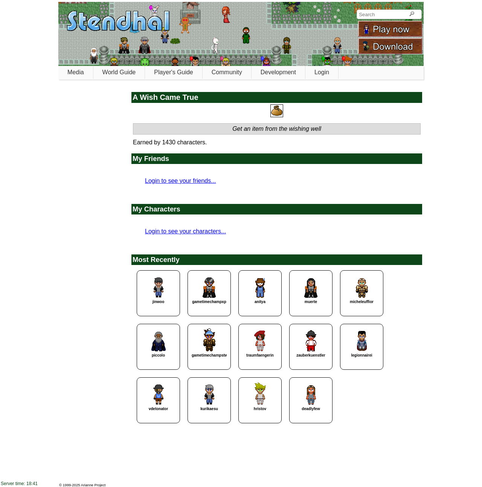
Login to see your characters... (185, 231)
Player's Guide (173, 72)
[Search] (411, 14)
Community (227, 72)
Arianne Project (93, 485)
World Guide (119, 72)
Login (321, 72)
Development (278, 72)
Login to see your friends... (180, 181)
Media (75, 72)
